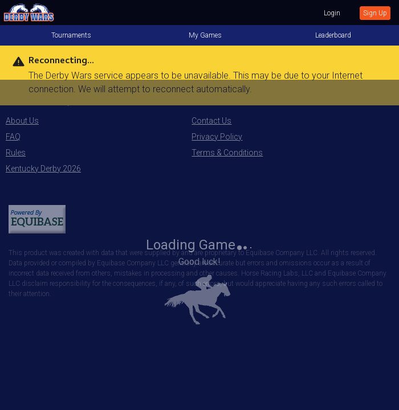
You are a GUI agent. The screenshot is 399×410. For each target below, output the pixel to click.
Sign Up (375, 13)
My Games (205, 35)
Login (332, 13)
